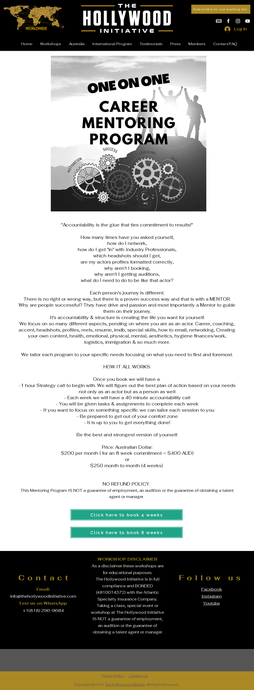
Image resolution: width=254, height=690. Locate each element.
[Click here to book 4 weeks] (126, 515)
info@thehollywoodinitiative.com (43, 596)
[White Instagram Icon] (238, 21)
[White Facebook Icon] (228, 21)
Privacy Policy (113, 676)
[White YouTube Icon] (247, 21)
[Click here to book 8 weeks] (126, 532)
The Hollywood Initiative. (125, 684)
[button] (197, 44)
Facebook (211, 589)
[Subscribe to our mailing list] (220, 9)
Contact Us (138, 676)
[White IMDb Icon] (219, 21)
